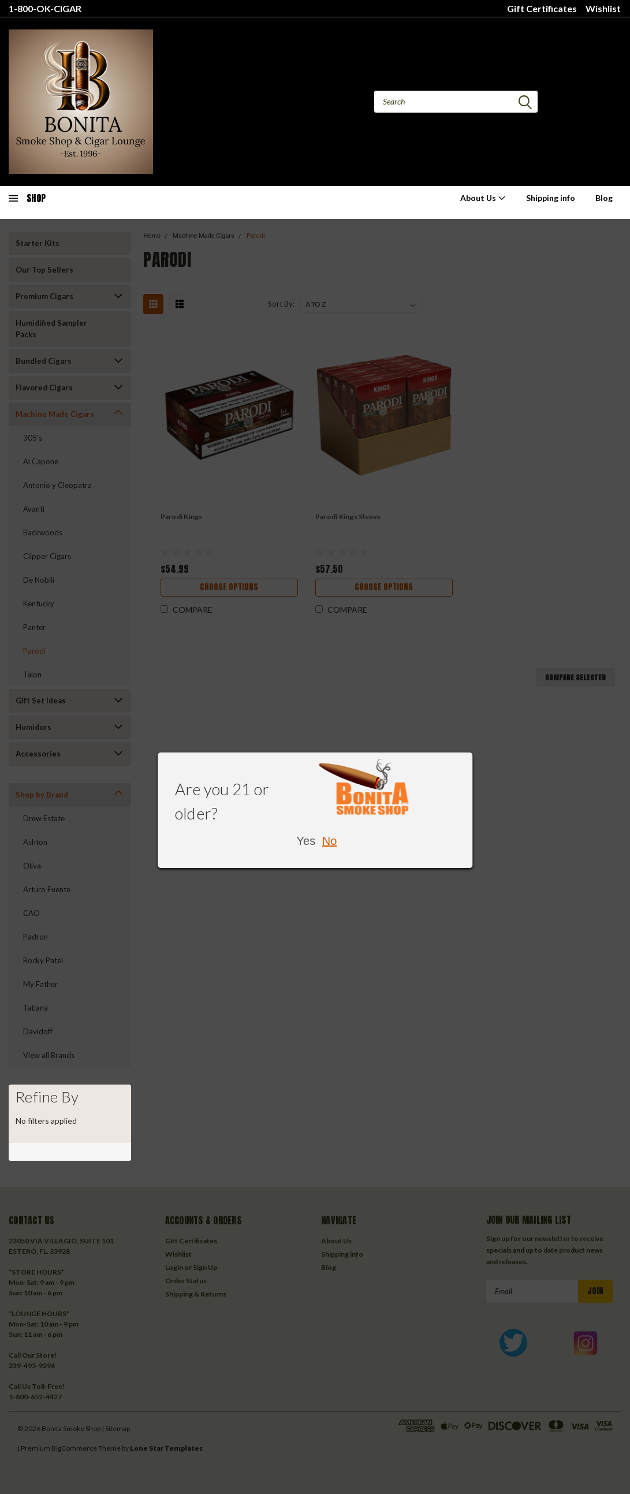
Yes (306, 840)
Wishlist (603, 8)
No (329, 840)
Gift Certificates (542, 8)
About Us (483, 198)
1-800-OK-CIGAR (45, 8)
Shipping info (550, 198)
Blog (604, 198)
